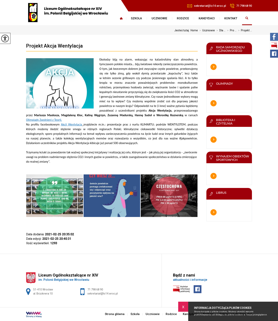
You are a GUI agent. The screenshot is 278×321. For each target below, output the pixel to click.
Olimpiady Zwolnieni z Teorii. (44, 120)
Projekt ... (244, 30)
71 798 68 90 (241, 5)
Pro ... (230, 30)
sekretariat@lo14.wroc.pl (206, 5)
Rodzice (183, 18)
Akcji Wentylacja (71, 124)
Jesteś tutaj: (182, 30)
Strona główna (121, 18)
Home (194, 30)
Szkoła (136, 18)
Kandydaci (207, 18)
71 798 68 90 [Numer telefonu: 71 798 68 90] (95, 289)
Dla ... (220, 30)
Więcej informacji (213, 67)
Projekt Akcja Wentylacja (54, 46)
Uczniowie (159, 18)
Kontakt (230, 18)
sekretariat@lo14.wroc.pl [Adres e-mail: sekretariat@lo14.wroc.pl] (102, 293)
